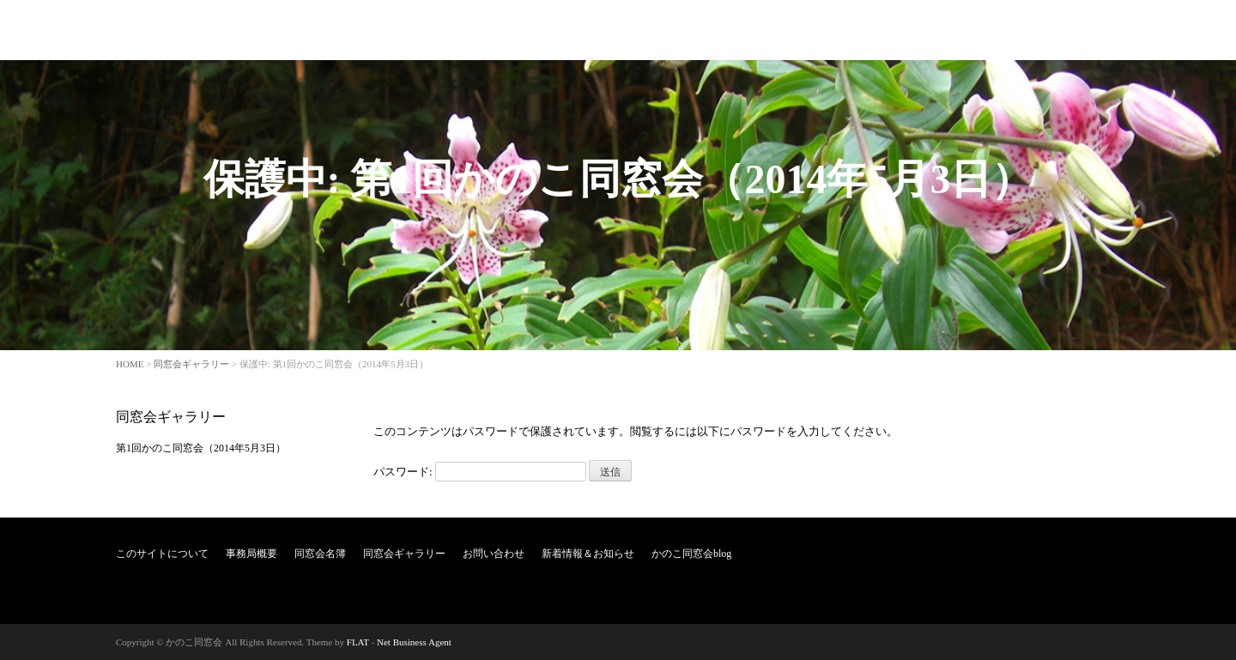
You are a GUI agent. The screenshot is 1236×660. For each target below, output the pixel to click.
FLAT (358, 642)
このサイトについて (486, 29)
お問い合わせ (852, 29)
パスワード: (479, 471)
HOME (129, 364)
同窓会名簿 (662, 29)
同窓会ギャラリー (754, 29)
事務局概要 (584, 29)
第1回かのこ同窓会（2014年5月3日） (201, 448)
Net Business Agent (414, 642)
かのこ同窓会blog (1067, 29)
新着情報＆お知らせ (955, 29)
